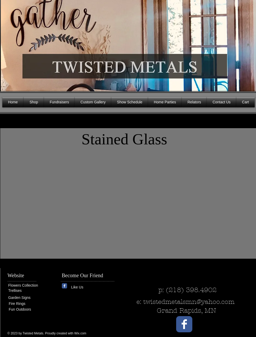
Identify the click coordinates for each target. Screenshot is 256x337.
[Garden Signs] (24, 297)
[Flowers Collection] (28, 285)
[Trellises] (24, 290)
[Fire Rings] (28, 303)
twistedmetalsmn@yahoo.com (189, 301)
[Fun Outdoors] (24, 309)
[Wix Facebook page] (64, 285)
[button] (248, 44)
